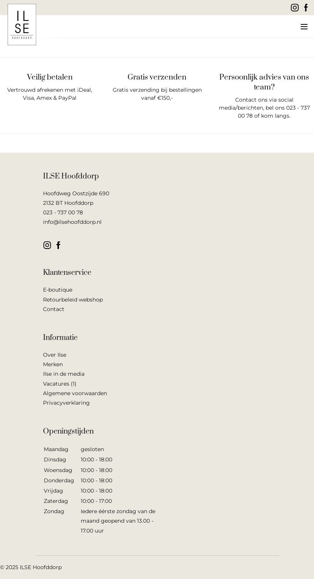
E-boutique (57, 289)
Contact (53, 309)
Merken (53, 364)
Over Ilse (54, 354)
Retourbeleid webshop (73, 299)
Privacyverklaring (66, 402)
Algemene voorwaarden (75, 393)
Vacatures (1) (60, 383)
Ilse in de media (63, 373)
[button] (303, 26)
